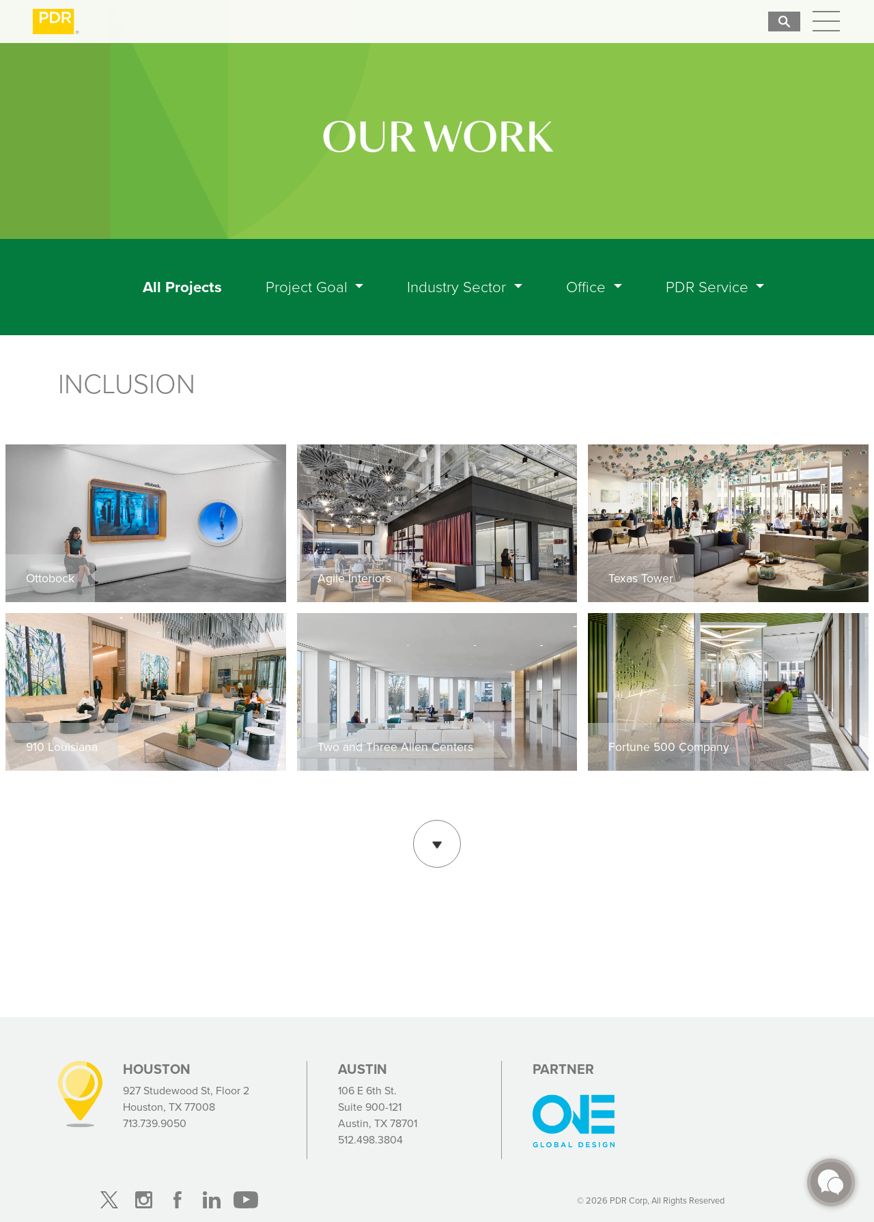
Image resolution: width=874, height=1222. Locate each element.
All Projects (185, 286)
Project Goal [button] (309, 287)
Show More (437, 842)
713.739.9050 (154, 1123)
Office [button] (588, 287)
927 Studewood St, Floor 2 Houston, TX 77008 (186, 1099)
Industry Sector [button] (458, 287)
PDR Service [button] (709, 287)
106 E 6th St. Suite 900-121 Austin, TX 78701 (377, 1107)
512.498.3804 (370, 1140)
